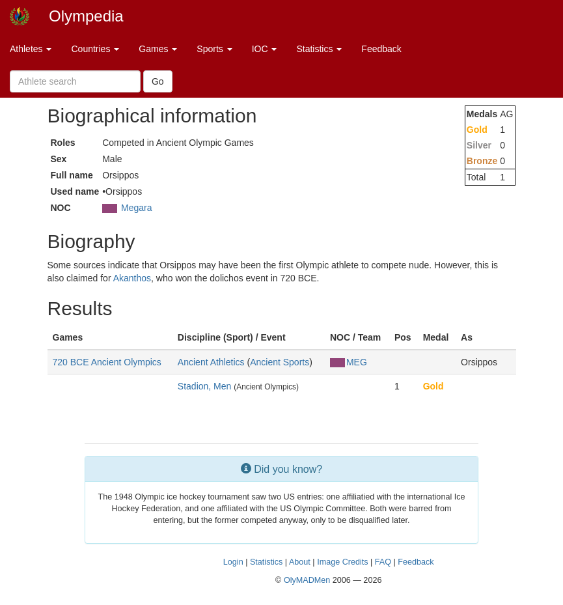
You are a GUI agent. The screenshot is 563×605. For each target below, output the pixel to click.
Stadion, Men (205, 386)
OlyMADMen (307, 580)
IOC (264, 49)
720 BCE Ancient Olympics (107, 362)
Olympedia (86, 16)
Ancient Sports (279, 362)
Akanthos (132, 278)
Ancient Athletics (211, 362)
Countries (95, 49)
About (299, 562)
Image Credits (342, 562)
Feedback (381, 49)
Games (158, 49)
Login (233, 562)
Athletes (30, 49)
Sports (214, 49)
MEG (348, 362)
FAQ (383, 562)
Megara (136, 208)
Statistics (319, 49)
